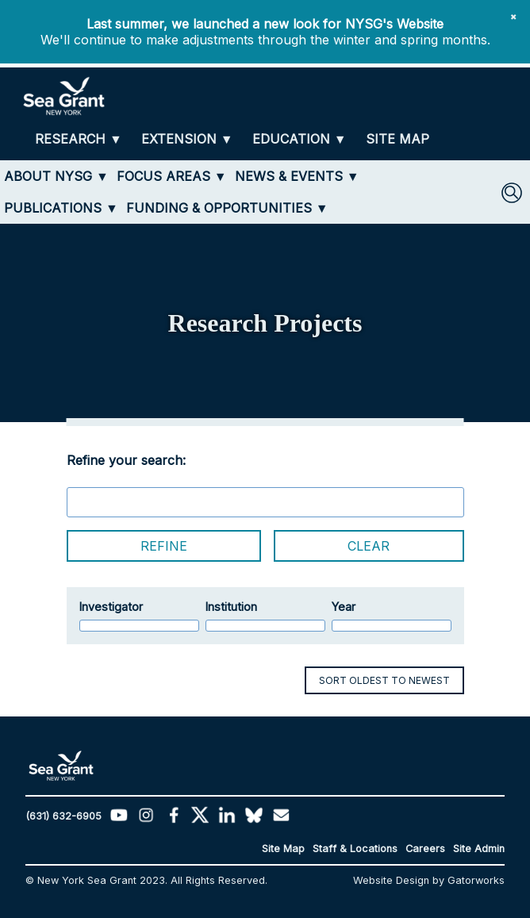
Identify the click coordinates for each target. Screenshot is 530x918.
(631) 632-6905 (63, 816)
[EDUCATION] (299, 139)
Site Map (283, 849)
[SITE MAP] (397, 139)
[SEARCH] (511, 192)
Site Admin (479, 849)
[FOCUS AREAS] (172, 176)
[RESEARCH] (78, 139)
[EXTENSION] (187, 139)
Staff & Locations (355, 849)
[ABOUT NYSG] (56, 176)
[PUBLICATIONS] (61, 208)
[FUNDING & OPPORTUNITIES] (227, 208)
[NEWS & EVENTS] (297, 176)
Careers (425, 849)
